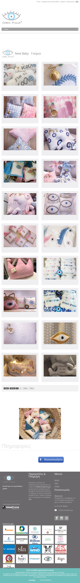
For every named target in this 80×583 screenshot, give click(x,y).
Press (38, 2)
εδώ (30, 499)
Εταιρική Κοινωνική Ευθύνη (50, 2)
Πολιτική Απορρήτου (45, 580)
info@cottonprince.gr (43, 487)
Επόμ (25, 388)
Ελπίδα (57, 486)
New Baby (22, 53)
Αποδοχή (32, 580)
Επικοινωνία (70, 2)
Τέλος (31, 388)
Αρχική (63, 2)
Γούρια (36, 53)
